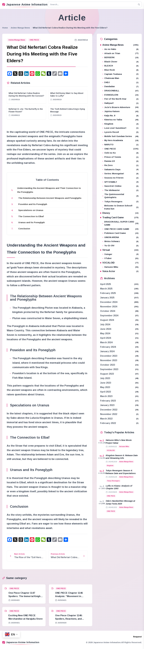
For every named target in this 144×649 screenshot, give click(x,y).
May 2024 (105, 333)
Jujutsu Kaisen (120, 111)
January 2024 (107, 351)
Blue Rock (120, 70)
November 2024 (108, 306)
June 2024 (105, 329)
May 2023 (105, 387)
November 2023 (108, 360)
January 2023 (107, 405)
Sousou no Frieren (120, 178)
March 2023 (106, 396)
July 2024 (105, 324)
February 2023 (108, 401)
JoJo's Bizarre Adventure (120, 107)
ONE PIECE (34, 40)
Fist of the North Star (120, 99)
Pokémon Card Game (120, 233)
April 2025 (105, 284)
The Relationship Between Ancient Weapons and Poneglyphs (49, 198)
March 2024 (106, 342)
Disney (119, 213)
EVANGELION (120, 95)
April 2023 (105, 392)
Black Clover (120, 62)
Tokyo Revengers (120, 201)
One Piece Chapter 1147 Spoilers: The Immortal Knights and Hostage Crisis (25, 596)
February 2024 (108, 347)
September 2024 (109, 315)
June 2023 (105, 383)
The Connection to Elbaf (31, 216)
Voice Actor (119, 271)
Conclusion (24, 228)
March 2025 (106, 288)
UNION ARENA (120, 237)
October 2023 (107, 365)
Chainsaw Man (120, 78)
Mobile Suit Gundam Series (120, 136)
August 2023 (107, 374)
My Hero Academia (120, 140)
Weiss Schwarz (120, 241)
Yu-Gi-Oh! (120, 245)
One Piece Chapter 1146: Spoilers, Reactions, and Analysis (69, 618)
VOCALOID (119, 263)
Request (137, 637)
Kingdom (120, 124)
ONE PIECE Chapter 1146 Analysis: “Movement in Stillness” (69, 596)
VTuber (120, 258)
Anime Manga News (20, 28)
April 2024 (105, 338)
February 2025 (108, 293)
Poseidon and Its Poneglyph (32, 204)
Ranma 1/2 (120, 161)
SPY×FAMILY (120, 182)
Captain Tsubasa (120, 74)
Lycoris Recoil (120, 132)
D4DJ (120, 82)
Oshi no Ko (120, 153)
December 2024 (108, 302)
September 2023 (109, 369)
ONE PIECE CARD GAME (120, 229)
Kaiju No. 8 (120, 115)
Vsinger (120, 254)
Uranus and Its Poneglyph (31, 222)
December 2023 (108, 356)
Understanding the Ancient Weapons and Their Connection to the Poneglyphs (49, 190)
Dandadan (120, 86)
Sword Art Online (120, 186)
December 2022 (108, 409)
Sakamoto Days (120, 169)
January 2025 (107, 297)
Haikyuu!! (120, 103)
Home (5, 28)
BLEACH (120, 66)
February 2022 (108, 423)
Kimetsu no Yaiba (120, 120)
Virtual (119, 250)
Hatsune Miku (120, 267)
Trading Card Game (119, 217)
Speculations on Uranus (30, 210)
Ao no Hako (120, 49)
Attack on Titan (120, 53)
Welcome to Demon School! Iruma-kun (120, 207)
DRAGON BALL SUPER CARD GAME (120, 223)
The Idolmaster (120, 190)
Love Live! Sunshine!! (120, 128)
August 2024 (107, 320)
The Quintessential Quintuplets (120, 195)
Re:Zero (120, 165)
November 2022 (108, 414)
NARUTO (120, 144)
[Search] (139, 4)
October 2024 (107, 311)
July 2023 (105, 378)
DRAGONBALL (120, 91)
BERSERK (120, 57)
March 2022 (106, 418)
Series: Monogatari (120, 173)
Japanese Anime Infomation (24, 4)
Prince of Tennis (120, 157)
